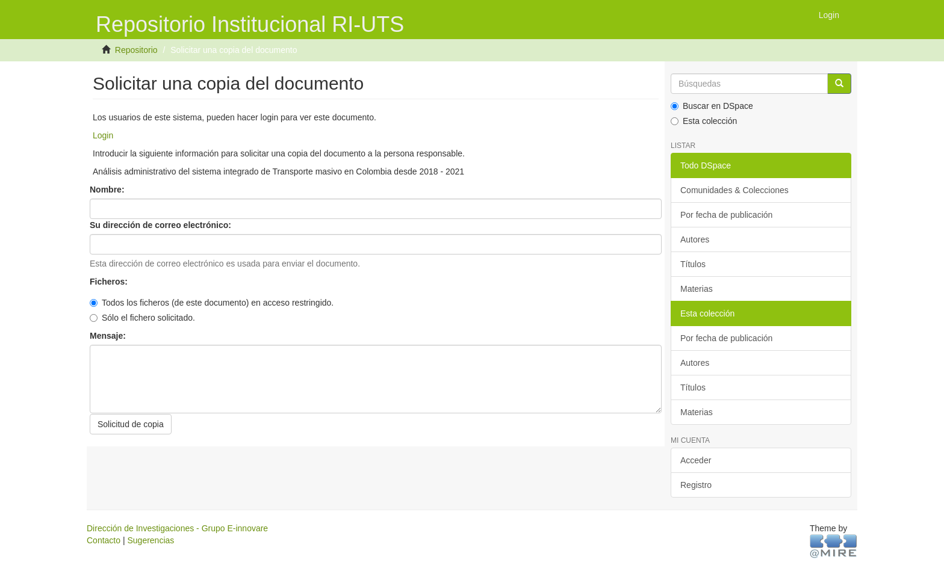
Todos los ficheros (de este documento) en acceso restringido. (212, 302)
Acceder (695, 460)
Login (103, 135)
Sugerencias (150, 540)
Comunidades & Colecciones (734, 190)
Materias (696, 289)
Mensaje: (109, 336)
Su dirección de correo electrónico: (162, 225)
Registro (696, 485)
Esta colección (704, 121)
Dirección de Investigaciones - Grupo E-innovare (177, 528)
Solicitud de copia (131, 424)
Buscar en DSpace (712, 106)
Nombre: (108, 189)
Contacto (103, 540)
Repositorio (136, 50)
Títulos (693, 264)
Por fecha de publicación (726, 215)
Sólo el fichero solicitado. (142, 317)
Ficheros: (110, 281)
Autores (694, 239)
